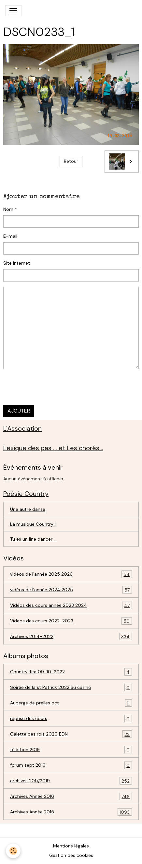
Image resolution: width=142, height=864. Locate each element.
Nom (8, 209)
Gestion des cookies (71, 855)
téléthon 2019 (71, 749)
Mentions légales (71, 846)
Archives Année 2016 (71, 796)
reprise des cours (71, 718)
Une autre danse (27, 509)
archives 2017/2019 (71, 781)
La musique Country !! (33, 524)
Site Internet (16, 263)
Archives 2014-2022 (71, 636)
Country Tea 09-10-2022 (71, 672)
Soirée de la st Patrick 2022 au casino (71, 687)
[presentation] (52, 387)
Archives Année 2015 (71, 812)
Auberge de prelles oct (71, 703)
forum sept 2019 (71, 765)
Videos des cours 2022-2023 (71, 621)
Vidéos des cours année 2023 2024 (71, 605)
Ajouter (18, 410)
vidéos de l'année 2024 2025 (71, 590)
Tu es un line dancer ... (33, 539)
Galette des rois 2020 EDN (71, 734)
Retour (71, 161)
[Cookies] (13, 851)
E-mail (10, 236)
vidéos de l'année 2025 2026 (71, 574)
